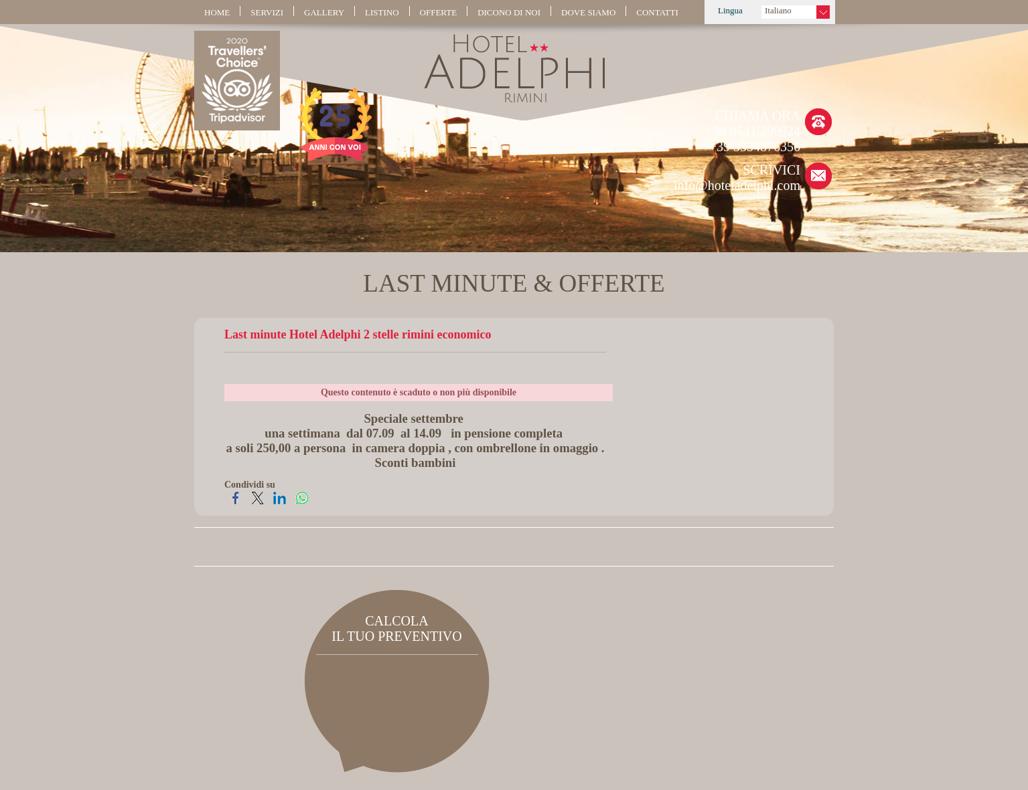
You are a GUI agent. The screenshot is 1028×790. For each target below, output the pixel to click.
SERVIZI (266, 12)
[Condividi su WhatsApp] (302, 503)
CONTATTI (657, 12)
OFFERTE (438, 12)
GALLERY (324, 12)
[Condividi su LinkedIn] (280, 503)
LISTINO (382, 12)
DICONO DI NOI (509, 12)
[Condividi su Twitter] (257, 503)
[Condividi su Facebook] (235, 503)
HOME (217, 12)
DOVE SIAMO (588, 12)
